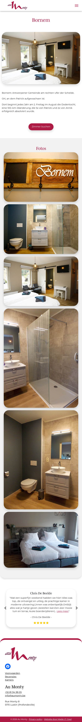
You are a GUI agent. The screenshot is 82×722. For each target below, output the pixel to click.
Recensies (10, 676)
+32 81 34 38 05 (13, 692)
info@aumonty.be (15, 695)
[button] (5, 608)
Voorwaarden (12, 673)
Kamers (9, 680)
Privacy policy (35, 719)
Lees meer (63, 611)
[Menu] (76, 5)
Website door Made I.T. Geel (58, 719)
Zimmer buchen (41, 126)
